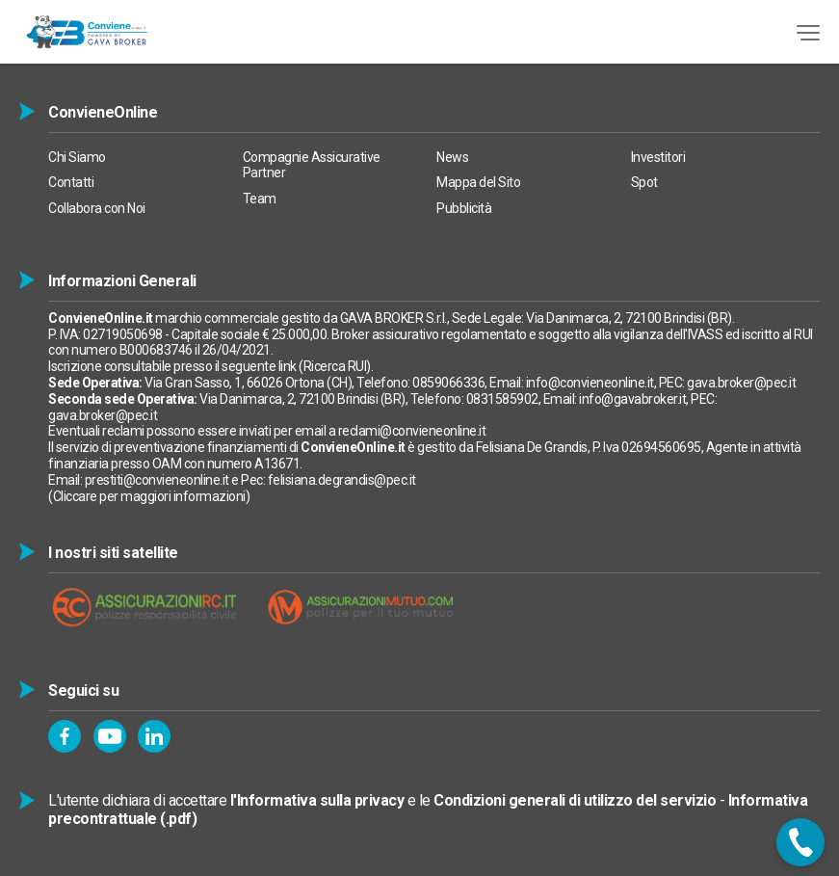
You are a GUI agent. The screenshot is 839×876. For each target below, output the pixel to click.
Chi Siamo (77, 157)
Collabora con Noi (96, 208)
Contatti (70, 182)
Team (259, 198)
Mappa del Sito (478, 182)
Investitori (658, 157)
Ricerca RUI (335, 366)
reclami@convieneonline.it (412, 430)
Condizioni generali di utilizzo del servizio (574, 800)
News (452, 157)
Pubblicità (463, 208)
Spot (644, 182)
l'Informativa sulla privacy (317, 800)
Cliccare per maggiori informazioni (149, 496)
